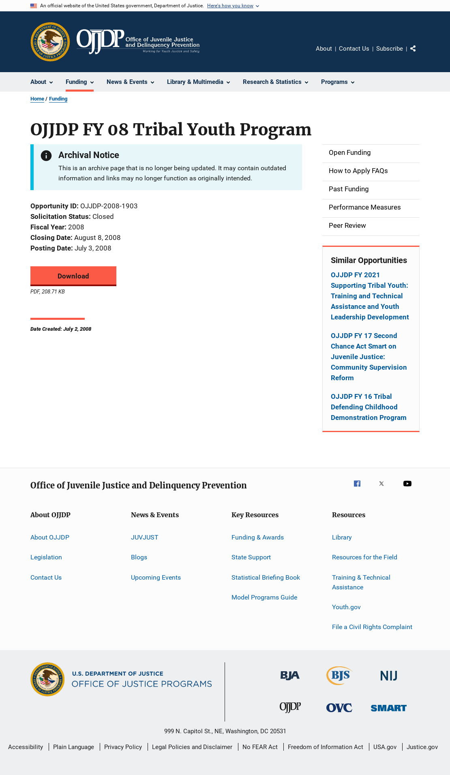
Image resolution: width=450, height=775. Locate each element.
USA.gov (384, 747)
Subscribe (389, 48)
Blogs (139, 557)
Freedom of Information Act (325, 747)
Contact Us (354, 48)
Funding (58, 99)
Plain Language (73, 747)
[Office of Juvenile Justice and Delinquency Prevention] (290, 714)
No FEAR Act (260, 747)
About (324, 48)
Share (419, 54)
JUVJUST (145, 537)
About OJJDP (49, 537)
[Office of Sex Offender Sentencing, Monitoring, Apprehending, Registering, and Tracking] (389, 713)
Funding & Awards (257, 537)
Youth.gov (346, 607)
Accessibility (25, 747)
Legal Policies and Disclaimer (192, 747)
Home (37, 99)
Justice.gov (422, 747)
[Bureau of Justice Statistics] (339, 687)
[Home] (138, 41)
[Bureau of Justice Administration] (290, 682)
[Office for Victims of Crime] (339, 713)
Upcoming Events (156, 577)
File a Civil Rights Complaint (372, 627)
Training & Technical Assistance (361, 582)
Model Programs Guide (264, 597)
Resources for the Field (364, 557)
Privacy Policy (123, 747)
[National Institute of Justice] (389, 682)
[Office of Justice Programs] (50, 42)
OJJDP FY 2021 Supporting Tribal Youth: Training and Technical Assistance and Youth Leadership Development (370, 296)
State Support (251, 557)
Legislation (46, 557)
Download (73, 276)
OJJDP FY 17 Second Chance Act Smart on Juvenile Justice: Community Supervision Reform (369, 357)
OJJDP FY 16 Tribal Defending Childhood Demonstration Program (369, 407)
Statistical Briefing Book (265, 577)
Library (342, 537)
